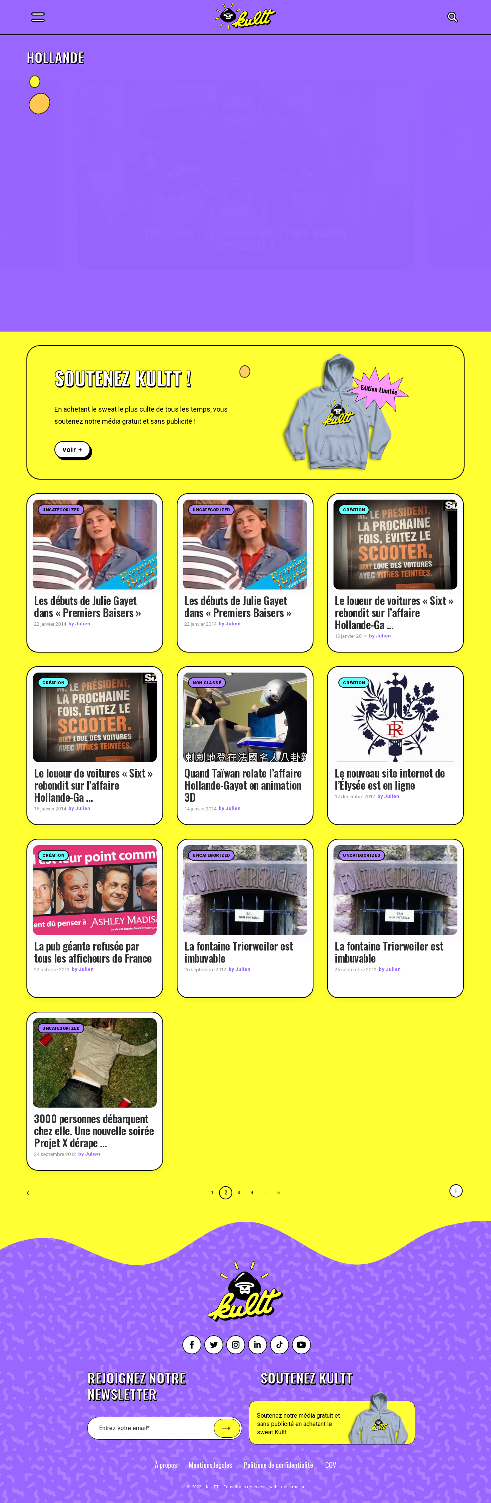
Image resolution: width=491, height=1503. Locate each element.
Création (354, 510)
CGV (330, 1464)
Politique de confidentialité (278, 1464)
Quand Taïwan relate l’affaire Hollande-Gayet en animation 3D (243, 785)
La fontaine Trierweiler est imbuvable (238, 951)
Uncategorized (61, 510)
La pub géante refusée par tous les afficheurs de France (93, 951)
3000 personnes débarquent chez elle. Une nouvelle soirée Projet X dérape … (94, 1130)
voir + (72, 450)
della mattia (292, 1486)
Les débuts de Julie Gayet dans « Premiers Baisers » (87, 606)
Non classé (207, 682)
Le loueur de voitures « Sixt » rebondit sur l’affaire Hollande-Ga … (394, 612)
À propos (166, 1464)
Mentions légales (210, 1464)
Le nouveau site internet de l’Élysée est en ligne (390, 778)
